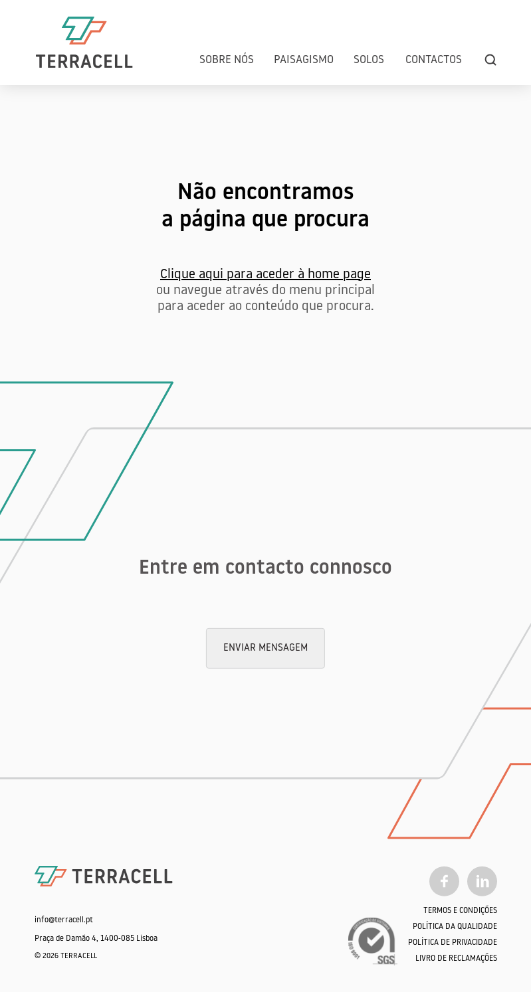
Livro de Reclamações (456, 959)
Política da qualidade (455, 927)
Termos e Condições (460, 911)
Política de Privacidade (452, 943)
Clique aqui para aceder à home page (265, 275)
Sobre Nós (226, 60)
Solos (369, 60)
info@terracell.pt (64, 920)
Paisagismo (304, 60)
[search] (490, 60)
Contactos (433, 60)
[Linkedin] (482, 881)
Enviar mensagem (265, 648)
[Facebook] (444, 881)
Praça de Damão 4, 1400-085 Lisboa (96, 939)
